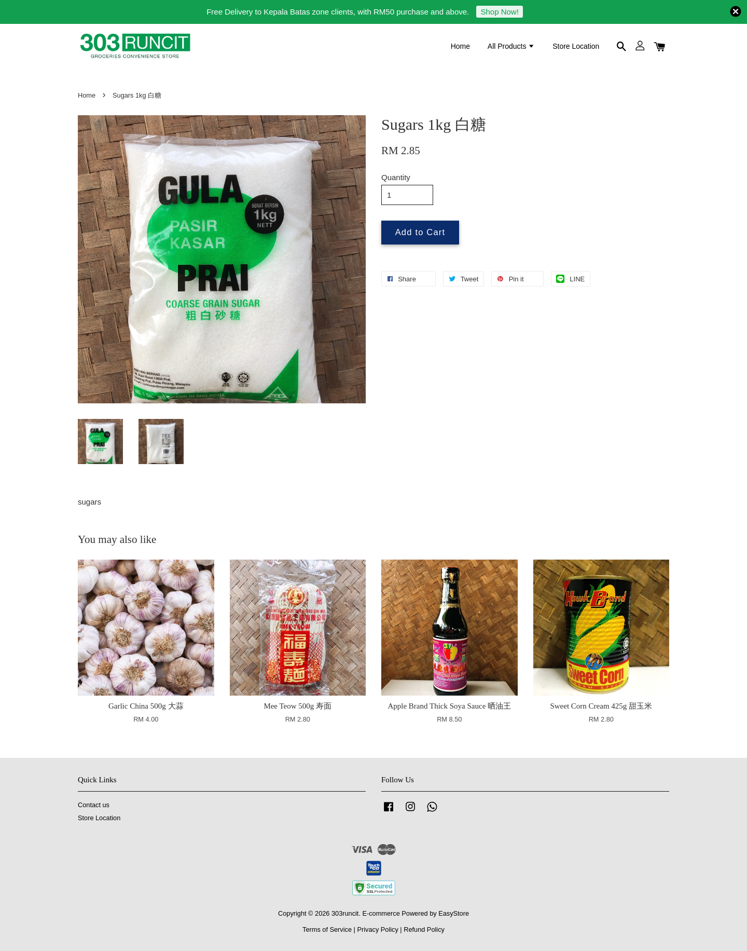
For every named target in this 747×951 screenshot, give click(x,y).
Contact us (93, 805)
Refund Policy (424, 929)
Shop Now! (499, 11)
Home (460, 46)
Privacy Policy (377, 929)
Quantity (395, 177)
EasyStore (453, 913)
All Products (511, 46)
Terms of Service (327, 929)
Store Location (575, 46)
